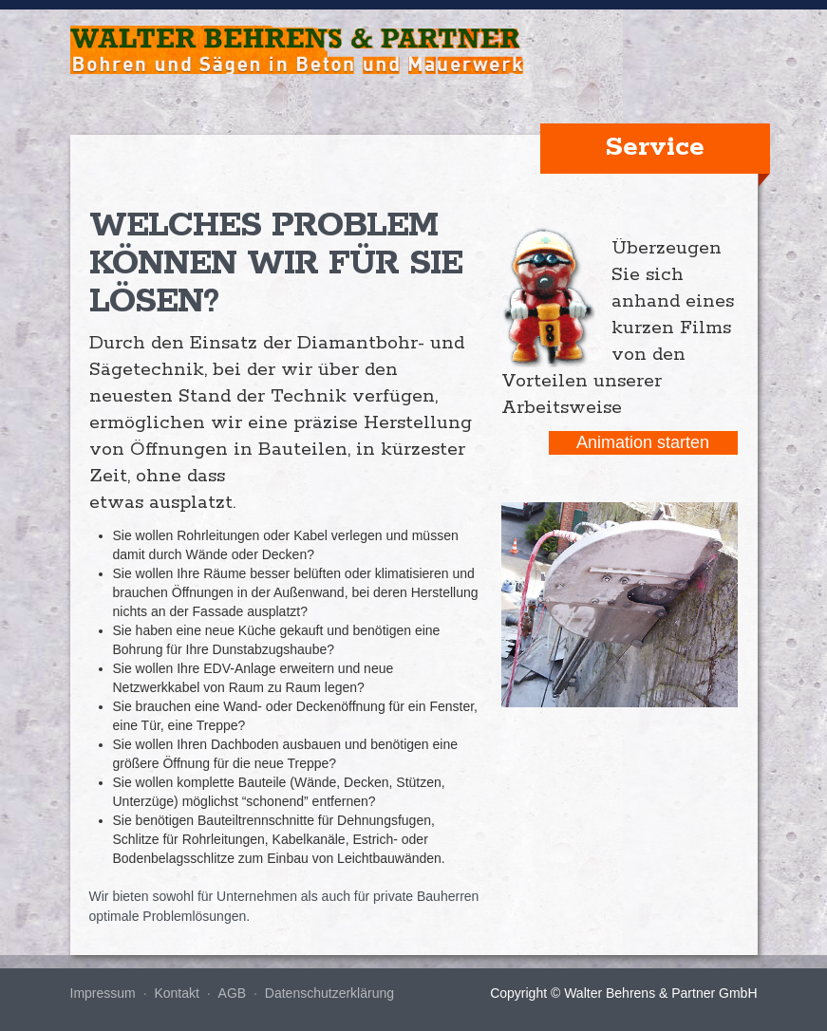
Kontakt (176, 993)
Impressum (103, 993)
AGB (232, 993)
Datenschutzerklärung (329, 993)
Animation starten (642, 442)
